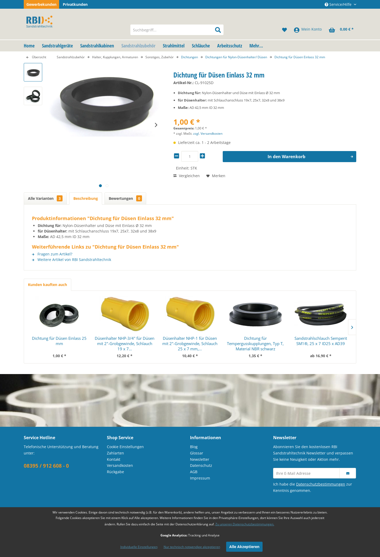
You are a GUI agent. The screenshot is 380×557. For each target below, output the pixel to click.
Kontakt (113, 459)
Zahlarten (115, 453)
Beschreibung (85, 198)
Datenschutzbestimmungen (320, 484)
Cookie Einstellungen (125, 446)
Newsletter (199, 459)
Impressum (200, 478)
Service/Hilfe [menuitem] (339, 4)
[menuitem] (177, 30)
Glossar (196, 453)
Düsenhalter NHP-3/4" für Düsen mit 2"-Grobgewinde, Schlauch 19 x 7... (124, 343)
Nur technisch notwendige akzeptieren (192, 547)
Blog (194, 446)
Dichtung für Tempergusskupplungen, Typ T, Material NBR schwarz (255, 343)
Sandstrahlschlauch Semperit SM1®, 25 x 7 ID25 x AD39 (320, 341)
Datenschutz (201, 465)
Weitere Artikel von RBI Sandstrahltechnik (71, 259)
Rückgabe (115, 471)
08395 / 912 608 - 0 (46, 465)
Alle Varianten (45, 198)
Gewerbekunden (41, 4)
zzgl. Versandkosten (207, 133)
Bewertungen (125, 198)
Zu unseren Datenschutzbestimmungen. (244, 524)
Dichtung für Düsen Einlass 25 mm (59, 341)
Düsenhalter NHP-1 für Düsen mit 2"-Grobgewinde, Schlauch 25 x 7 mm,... (189, 343)
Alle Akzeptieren (244, 546)
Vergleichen (186, 175)
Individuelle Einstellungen (139, 547)
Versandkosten (120, 465)
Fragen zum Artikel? (52, 253)
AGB (193, 471)
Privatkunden (75, 4)
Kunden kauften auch (47, 284)
